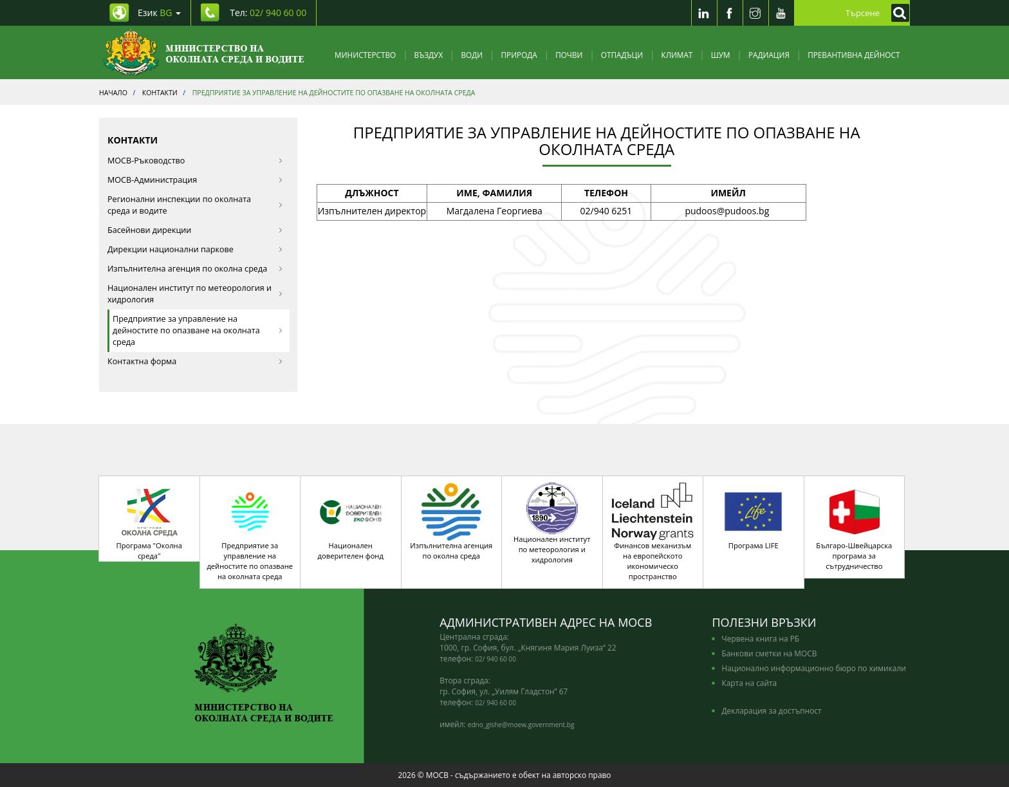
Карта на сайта (749, 683)
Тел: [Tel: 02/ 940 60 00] (268, 12)
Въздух (428, 55)
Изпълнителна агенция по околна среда (195, 268)
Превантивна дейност (854, 55)
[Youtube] (781, 13)
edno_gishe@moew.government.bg (521, 724)
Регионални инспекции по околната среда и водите (195, 205)
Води (472, 55)
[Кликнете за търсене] (897, 13)
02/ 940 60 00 (495, 658)
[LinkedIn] (704, 13)
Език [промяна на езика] (159, 12)
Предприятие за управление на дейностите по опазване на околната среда (198, 330)
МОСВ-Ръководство (195, 160)
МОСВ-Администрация (195, 179)
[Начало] (203, 52)
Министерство (365, 55)
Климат (676, 55)
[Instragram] (755, 13)
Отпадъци (622, 55)
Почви (568, 55)
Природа (519, 55)
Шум (720, 55)
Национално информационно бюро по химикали (813, 668)
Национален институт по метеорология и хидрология (195, 293)
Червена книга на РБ (760, 638)
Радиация (769, 55)
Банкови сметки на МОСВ (769, 653)
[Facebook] (730, 13)
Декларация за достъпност (771, 710)
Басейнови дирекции (195, 230)
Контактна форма (195, 361)
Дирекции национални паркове (195, 249)
